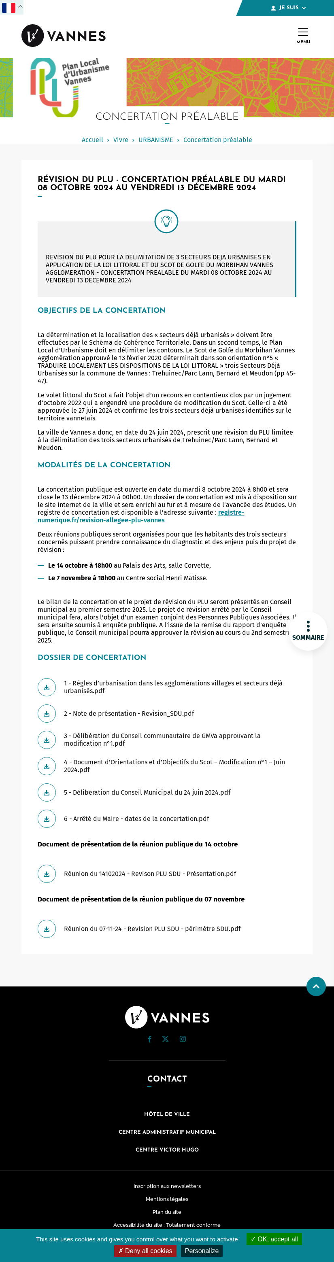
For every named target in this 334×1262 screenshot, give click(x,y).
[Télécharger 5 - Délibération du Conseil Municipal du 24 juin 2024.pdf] (167, 792)
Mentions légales (167, 1199)
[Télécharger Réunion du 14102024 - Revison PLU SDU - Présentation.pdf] (167, 874)
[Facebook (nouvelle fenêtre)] (150, 1040)
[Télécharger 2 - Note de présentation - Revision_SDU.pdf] (167, 713)
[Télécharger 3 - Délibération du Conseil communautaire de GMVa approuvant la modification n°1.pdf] (167, 740)
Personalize (202, 1250)
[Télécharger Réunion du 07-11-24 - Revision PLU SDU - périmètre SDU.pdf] (167, 929)
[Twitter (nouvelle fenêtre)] (165, 1040)
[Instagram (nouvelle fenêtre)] (182, 1040)
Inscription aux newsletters (167, 1186)
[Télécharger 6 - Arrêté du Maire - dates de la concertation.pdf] (167, 819)
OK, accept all (274, 1239)
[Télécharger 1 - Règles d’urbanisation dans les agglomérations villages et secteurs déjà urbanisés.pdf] (167, 687)
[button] (149, 1039)
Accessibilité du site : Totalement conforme (167, 1225)
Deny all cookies (145, 1250)
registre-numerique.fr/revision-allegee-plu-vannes (141, 516)
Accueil (92, 140)
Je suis (288, 8)
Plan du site (167, 1212)
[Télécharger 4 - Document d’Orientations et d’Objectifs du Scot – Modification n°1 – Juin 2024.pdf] (167, 766)
